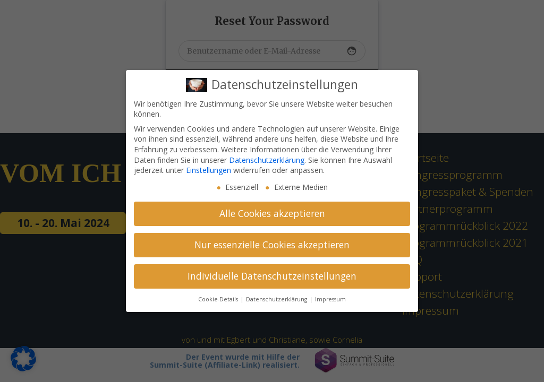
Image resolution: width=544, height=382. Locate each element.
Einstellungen (208, 170)
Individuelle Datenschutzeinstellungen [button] (272, 276)
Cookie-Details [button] (219, 299)
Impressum (330, 299)
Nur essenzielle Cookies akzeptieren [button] (272, 244)
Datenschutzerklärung (266, 160)
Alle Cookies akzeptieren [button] (272, 213)
